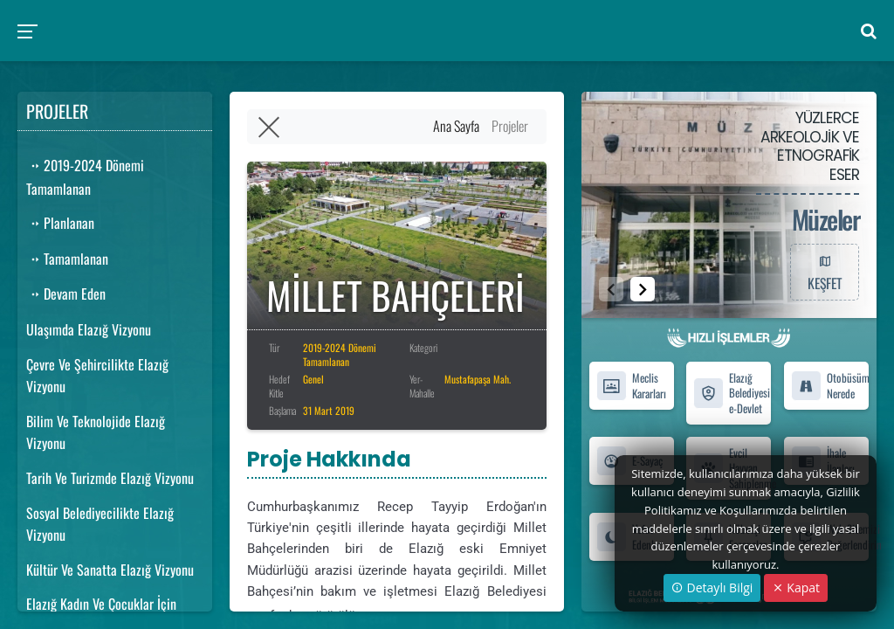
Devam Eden (66, 293)
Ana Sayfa (456, 125)
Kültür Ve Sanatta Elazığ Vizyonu (110, 569)
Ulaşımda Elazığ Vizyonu (88, 329)
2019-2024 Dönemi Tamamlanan (85, 177)
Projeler (510, 125)
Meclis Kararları (631, 385)
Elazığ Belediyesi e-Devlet (731, 393)
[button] (642, 289)
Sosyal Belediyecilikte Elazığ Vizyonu (100, 524)
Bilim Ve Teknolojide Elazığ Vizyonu (95, 432)
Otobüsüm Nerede (830, 385)
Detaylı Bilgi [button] (712, 587)
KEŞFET (824, 272)
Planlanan (60, 222)
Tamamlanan (67, 258)
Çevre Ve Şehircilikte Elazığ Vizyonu (97, 375)
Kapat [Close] (796, 587)
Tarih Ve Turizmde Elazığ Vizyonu (110, 477)
